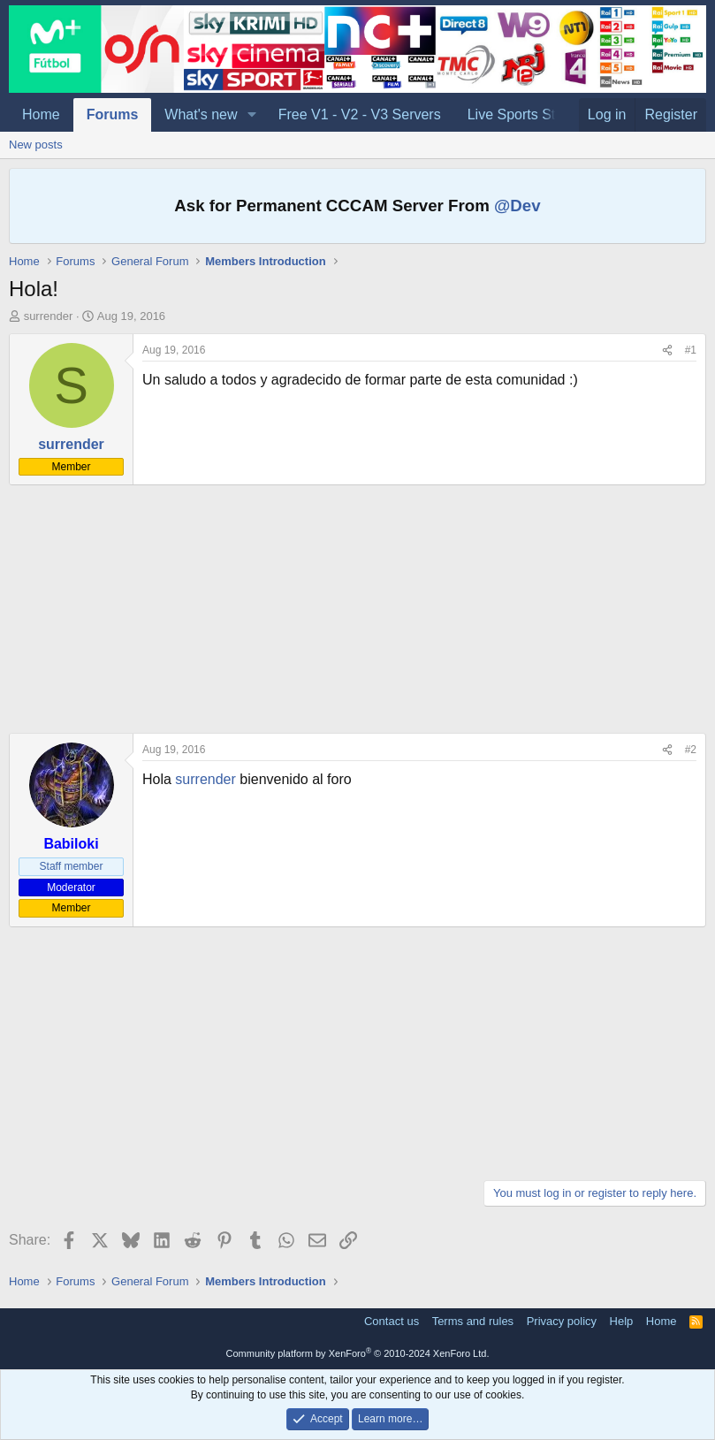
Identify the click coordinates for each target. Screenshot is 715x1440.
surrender (48, 316)
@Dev (517, 205)
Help (622, 1321)
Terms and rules (472, 1321)
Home (41, 114)
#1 (690, 350)
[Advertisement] (357, 609)
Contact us (391, 1321)
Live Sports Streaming (537, 114)
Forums (113, 114)
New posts (36, 144)
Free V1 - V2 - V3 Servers (359, 114)
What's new (200, 114)
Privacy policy (562, 1321)
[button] (251, 115)
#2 (690, 749)
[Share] (667, 350)
